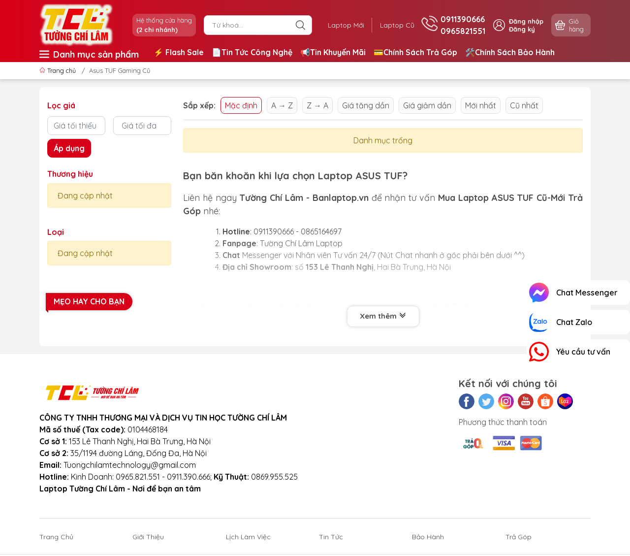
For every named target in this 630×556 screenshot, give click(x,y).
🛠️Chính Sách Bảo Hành (510, 52)
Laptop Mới (346, 25)
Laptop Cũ (397, 25)
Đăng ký (522, 29)
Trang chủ (58, 70)
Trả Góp (518, 536)
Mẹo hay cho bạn (89, 301)
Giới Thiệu (148, 536)
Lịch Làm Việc (248, 536)
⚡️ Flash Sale (179, 52)
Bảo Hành (428, 536)
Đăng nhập (526, 21)
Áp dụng (69, 148)
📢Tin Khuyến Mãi (333, 52)
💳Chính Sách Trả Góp (415, 52)
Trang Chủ (56, 536)
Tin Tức (331, 536)
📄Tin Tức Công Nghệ (252, 52)
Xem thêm (383, 316)
